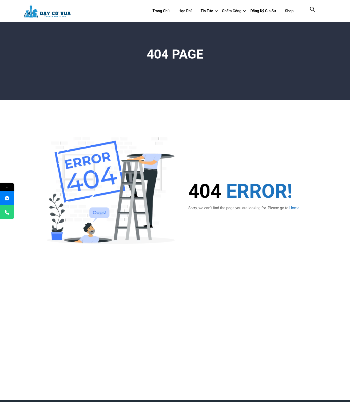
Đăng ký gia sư (263, 11)
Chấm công (231, 11)
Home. (294, 208)
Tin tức (207, 11)
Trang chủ (160, 11)
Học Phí (185, 11)
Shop (289, 11)
